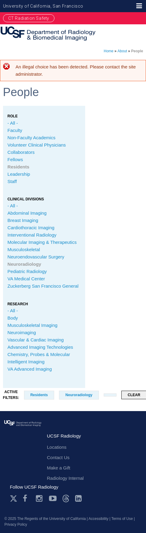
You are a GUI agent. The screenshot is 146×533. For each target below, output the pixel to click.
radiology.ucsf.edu (22, 430)
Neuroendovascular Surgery (36, 256)
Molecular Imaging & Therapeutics (42, 242)
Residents (19, 166)
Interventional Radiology (32, 234)
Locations (56, 447)
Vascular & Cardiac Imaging (36, 339)
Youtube (53, 498)
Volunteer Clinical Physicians (37, 144)
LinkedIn (79, 498)
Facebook (26, 498)
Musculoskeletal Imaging (32, 325)
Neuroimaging (22, 332)
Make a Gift (58, 467)
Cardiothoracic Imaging (31, 227)
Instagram (39, 498)
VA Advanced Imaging (30, 369)
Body (13, 317)
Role (13, 116)
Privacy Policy (15, 524)
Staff (12, 181)
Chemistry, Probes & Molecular (39, 354)
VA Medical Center (26, 278)
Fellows (15, 159)
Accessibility (98, 519)
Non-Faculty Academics (32, 137)
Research (18, 304)
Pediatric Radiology (27, 271)
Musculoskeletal (24, 249)
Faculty (15, 130)
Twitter (13, 498)
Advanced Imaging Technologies (40, 347)
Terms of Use (122, 519)
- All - (13, 123)
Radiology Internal (65, 478)
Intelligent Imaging (26, 361)
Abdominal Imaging (27, 213)
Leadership (19, 174)
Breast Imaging (23, 220)
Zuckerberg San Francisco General (43, 286)
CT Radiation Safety (28, 18)
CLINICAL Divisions (26, 199)
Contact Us (58, 457)
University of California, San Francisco (43, 6)
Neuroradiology (24, 264)
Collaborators (21, 152)
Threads (66, 498)
